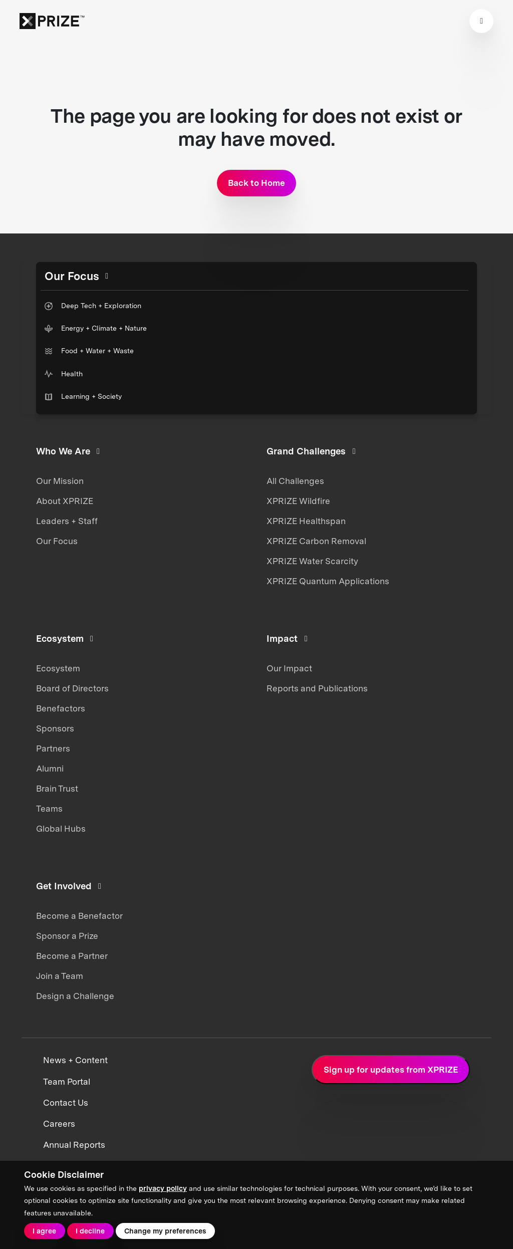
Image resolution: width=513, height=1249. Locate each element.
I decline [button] (90, 1231)
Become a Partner (72, 956)
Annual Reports (74, 1145)
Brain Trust (57, 789)
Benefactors (60, 708)
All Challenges (295, 481)
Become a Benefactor (79, 916)
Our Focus (57, 541)
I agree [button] (44, 1231)
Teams (49, 809)
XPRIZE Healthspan (306, 521)
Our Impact (289, 668)
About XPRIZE (64, 501)
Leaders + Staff (67, 521)
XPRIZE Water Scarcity (312, 561)
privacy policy (163, 1188)
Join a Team (59, 976)
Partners (53, 748)
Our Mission (60, 481)
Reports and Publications (317, 688)
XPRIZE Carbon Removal (316, 541)
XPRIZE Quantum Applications (328, 581)
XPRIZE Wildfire (298, 501)
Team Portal (66, 1082)
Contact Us (65, 1103)
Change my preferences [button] (165, 1231)
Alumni (50, 769)
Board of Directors (72, 688)
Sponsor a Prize (67, 936)
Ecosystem (58, 668)
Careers (59, 1124)
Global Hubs (61, 829)
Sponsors (55, 728)
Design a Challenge (75, 996)
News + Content (75, 1060)
